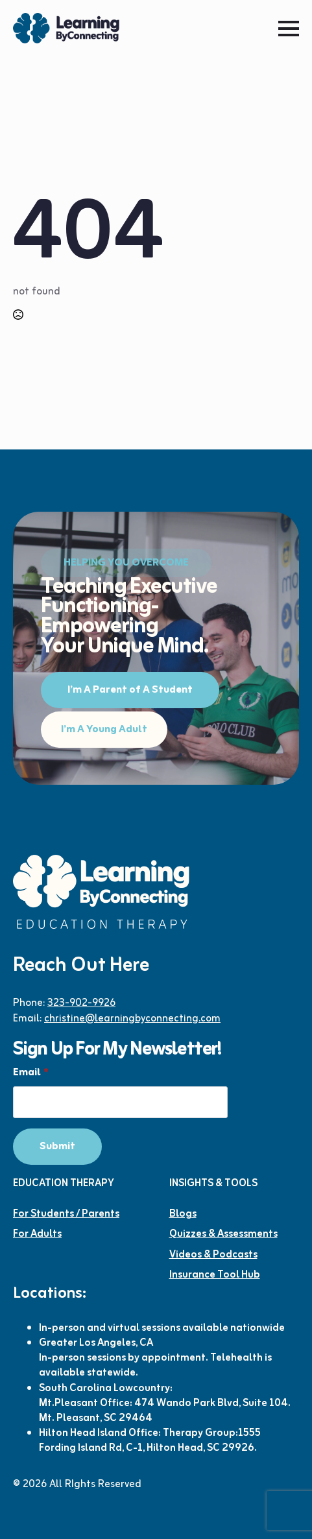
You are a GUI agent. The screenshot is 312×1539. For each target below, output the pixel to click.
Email (31, 1072)
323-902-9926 (81, 1003)
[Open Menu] (288, 28)
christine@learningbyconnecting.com (132, 1018)
